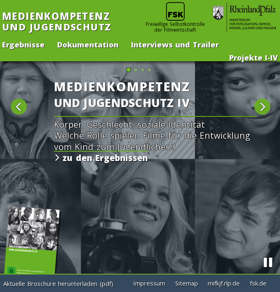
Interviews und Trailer (175, 43)
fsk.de (258, 283)
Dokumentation (87, 43)
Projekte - (253, 56)
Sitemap (186, 283)
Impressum (149, 283)
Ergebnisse (23, 43)
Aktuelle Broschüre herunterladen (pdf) (58, 283)
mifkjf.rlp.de (224, 283)
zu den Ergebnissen (104, 157)
